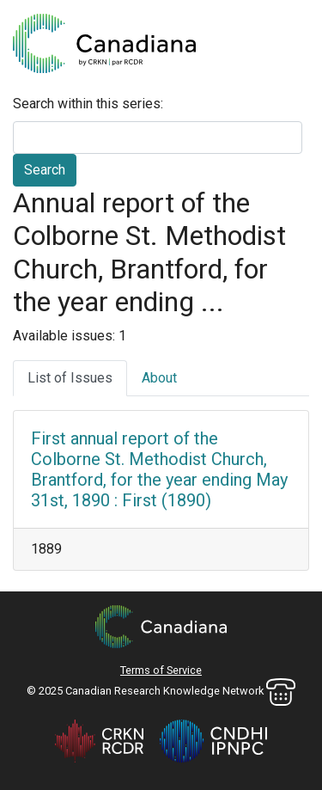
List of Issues (69, 378)
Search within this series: (88, 103)
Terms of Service (161, 670)
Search (44, 170)
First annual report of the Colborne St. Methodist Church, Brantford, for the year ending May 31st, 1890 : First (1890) (159, 469)
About (159, 378)
